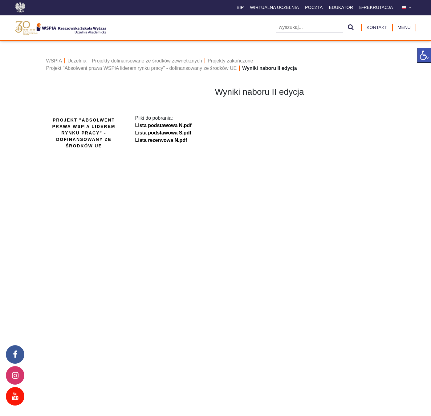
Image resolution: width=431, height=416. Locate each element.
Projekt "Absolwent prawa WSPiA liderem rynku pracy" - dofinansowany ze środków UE (141, 68)
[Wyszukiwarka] (309, 27)
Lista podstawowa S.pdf (163, 132)
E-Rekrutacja (376, 7)
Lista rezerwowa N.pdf (161, 140)
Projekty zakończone (230, 60)
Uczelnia (76, 60)
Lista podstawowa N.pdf (163, 125)
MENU (404, 27)
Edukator (341, 7)
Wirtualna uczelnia (274, 7)
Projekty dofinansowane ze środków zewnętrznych (147, 60)
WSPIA (54, 60)
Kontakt (377, 27)
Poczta (314, 7)
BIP (240, 7)
